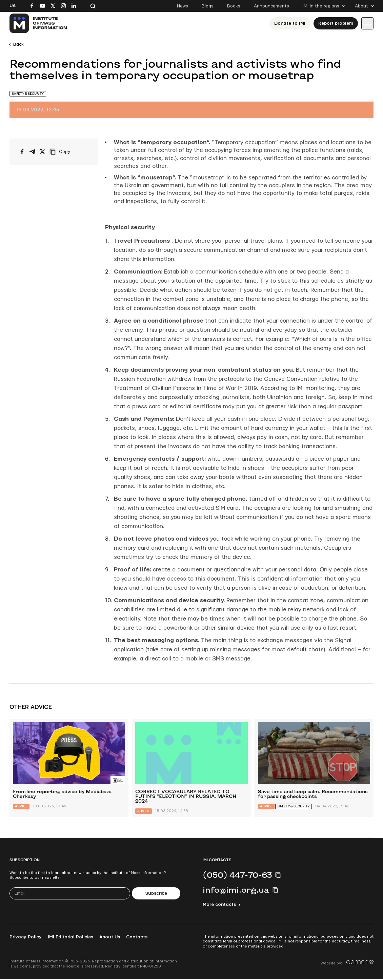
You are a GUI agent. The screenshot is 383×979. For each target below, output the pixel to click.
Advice (21, 806)
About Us (109, 937)
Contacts (136, 937)
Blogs (208, 6)
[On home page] (38, 23)
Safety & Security (28, 93)
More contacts (219, 904)
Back (18, 44)
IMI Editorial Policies (70, 937)
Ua (12, 5)
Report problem (335, 23)
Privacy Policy (25, 937)
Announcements (271, 6)
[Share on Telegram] (32, 152)
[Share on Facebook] (22, 152)
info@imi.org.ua (236, 890)
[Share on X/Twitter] (42, 152)
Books (233, 6)
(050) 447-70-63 (237, 875)
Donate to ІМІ (289, 23)
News (182, 6)
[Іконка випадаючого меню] (367, 23)
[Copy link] (69, 152)
